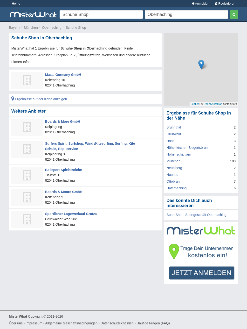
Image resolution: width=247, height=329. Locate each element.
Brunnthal (173, 127)
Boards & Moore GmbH (63, 192)
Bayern (14, 27)
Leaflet (195, 103)
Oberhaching (52, 27)
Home (16, 3)
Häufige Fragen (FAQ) (153, 323)
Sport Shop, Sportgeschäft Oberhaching (196, 215)
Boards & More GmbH (62, 121)
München (31, 27)
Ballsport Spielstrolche (63, 170)
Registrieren (225, 3)
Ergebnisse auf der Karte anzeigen (39, 99)
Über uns (16, 323)
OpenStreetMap (213, 103)
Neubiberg (174, 168)
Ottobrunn (173, 181)
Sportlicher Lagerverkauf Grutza (71, 214)
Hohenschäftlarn (178, 154)
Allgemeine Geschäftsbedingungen (71, 323)
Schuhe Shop (76, 27)
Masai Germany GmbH (63, 75)
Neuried (172, 175)
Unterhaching (176, 188)
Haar (170, 141)
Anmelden (200, 3)
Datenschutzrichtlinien (117, 323)
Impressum (34, 323)
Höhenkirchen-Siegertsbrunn (187, 148)
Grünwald (173, 134)
